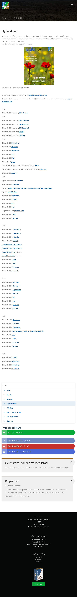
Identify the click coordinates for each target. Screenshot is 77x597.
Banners (8, 421)
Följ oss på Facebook (16, 440)
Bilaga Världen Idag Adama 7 (12, 248)
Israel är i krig (12, 192)
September (15, 150)
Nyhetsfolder (10, 403)
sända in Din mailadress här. (38, 95)
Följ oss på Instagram (16, 451)
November (15, 184)
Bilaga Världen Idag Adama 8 (12, 244)
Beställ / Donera (10, 417)
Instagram (38, 559)
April (14, 259)
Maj (12, 158)
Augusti (15, 241)
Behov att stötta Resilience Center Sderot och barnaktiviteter (30, 188)
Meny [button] (38, 385)
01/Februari (23, 113)
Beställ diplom (13, 432)
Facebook (38, 557)
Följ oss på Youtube (15, 446)
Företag (8, 408)
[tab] (38, 385)
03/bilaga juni (24, 128)
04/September (24, 124)
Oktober (14, 147)
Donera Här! (38, 584)
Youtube (38, 562)
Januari (14, 173)
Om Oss (7, 395)
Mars (37, 165)
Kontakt (8, 399)
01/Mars (22, 135)
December (19, 180)
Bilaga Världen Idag (9, 252)
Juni (12, 154)
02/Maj (21, 132)
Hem (6, 390)
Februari (43, 169)
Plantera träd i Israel (12, 412)
